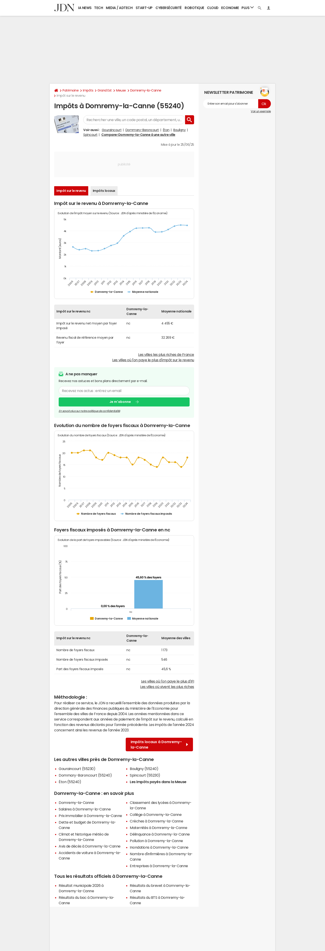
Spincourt (90, 134)
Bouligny (179, 129)
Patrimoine (71, 90)
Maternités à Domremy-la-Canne (158, 827)
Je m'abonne (120, 401)
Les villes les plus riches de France (166, 354)
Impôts (88, 90)
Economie (230, 7)
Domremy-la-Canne (145, 90)
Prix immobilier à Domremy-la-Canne (90, 815)
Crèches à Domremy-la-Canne (156, 821)
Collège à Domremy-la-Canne (156, 814)
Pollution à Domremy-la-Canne (156, 841)
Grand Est (105, 90)
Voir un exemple (261, 111)
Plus (247, 7)
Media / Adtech (119, 7)
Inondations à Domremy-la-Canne (159, 847)
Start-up (144, 7)
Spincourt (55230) (145, 775)
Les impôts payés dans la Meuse (158, 782)
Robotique (194, 7)
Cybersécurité (169, 7)
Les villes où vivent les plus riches (167, 686)
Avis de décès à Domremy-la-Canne (90, 846)
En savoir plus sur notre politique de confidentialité (89, 411)
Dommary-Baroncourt (142, 129)
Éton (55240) (70, 782)
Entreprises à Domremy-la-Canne (159, 866)
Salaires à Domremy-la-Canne (85, 809)
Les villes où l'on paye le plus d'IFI (167, 681)
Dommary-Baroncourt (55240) (85, 775)
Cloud (212, 7)
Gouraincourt (111, 129)
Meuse (121, 90)
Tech (98, 7)
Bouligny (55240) (144, 768)
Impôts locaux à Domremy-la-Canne (159, 744)
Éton (166, 129)
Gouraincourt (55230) (77, 768)
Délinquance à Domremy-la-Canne (160, 834)
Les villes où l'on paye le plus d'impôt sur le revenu (153, 360)
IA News (85, 7)
